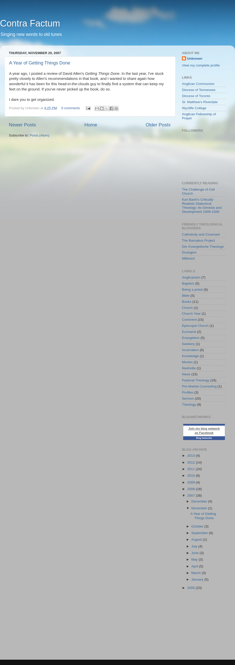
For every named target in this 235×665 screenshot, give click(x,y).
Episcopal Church (195, 326)
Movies (187, 362)
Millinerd (188, 258)
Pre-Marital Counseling (199, 386)
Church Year (191, 313)
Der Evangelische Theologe (203, 246)
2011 (191, 469)
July (194, 546)
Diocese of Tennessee (199, 90)
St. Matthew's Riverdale (200, 102)
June (195, 553)
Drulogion (189, 252)
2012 (191, 462)
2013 (191, 455)
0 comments (70, 108)
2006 (191, 588)
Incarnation (190, 350)
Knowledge (190, 356)
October (197, 526)
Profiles (187, 392)
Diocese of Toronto (196, 96)
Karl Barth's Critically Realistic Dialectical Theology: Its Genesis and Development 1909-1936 (202, 206)
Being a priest (192, 289)
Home (90, 124)
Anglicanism (191, 277)
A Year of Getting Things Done (39, 62)
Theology (189, 404)
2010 (191, 475)
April (195, 566)
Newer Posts (22, 124)
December (199, 501)
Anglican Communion (198, 84)
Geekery (188, 344)
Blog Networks (204, 438)
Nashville (189, 368)
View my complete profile (201, 65)
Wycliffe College (194, 108)
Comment (189, 320)
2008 (191, 489)
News (186, 374)
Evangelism (191, 338)
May (195, 559)
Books (187, 302)
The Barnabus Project (198, 240)
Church (187, 308)
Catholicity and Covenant (201, 234)
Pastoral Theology (195, 380)
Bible (186, 295)
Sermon (188, 398)
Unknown (194, 58)
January (197, 579)
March (196, 573)
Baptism (188, 283)
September (200, 533)
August (197, 539)
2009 (191, 482)
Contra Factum (30, 23)
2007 (191, 495)
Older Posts (158, 124)
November (199, 508)
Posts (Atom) (40, 135)
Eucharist (189, 332)
